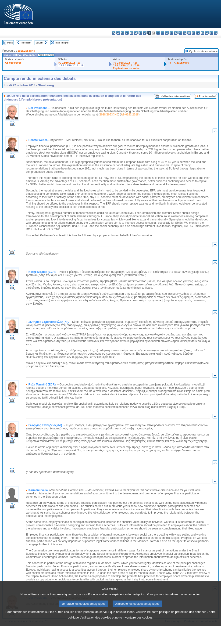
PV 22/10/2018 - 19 (69, 62)
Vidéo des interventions (175, 96)
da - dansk (127, 33)
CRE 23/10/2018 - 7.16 (126, 65)
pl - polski (189, 33)
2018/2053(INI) (26, 50)
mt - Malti (180, 33)
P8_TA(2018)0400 (178, 62)
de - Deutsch (131, 33)
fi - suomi (211, 33)
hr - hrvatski (158, 33)
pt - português (193, 33)
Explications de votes (126, 68)
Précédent (26, 42)
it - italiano (162, 33)
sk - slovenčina (202, 33)
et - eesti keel (136, 33)
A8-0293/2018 (13, 62)
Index (10, 42)
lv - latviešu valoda (167, 33)
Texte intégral (61, 42)
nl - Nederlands (184, 33)
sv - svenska (215, 33)
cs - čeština (122, 33)
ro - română (198, 33)
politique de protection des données (182, 618)
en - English (144, 33)
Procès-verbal (207, 96)
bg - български (113, 33)
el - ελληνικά (140, 33)
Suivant (39, 42)
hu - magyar (176, 33)
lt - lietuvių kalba (171, 33)
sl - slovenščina (207, 33)
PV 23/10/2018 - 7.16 (125, 62)
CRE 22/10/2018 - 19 (71, 65)
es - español (118, 33)
